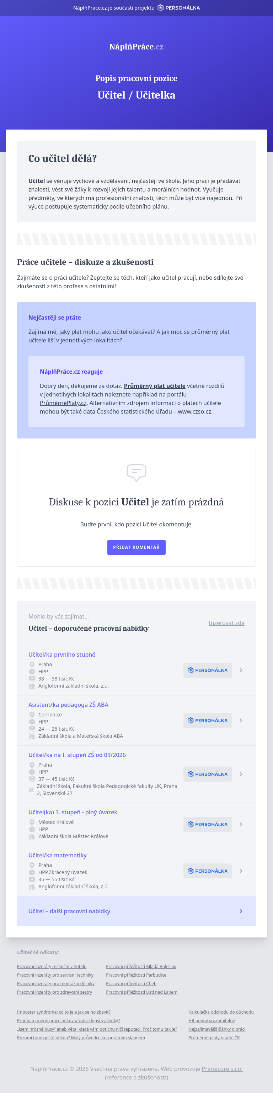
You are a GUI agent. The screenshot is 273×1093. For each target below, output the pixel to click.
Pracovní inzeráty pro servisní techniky (55, 975)
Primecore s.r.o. (222, 1069)
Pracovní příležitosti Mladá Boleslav (141, 966)
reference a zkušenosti (137, 1077)
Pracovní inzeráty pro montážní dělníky (56, 984)
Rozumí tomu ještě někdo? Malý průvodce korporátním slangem (81, 1038)
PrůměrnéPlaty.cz (63, 403)
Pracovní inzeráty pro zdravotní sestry (54, 992)
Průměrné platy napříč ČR (214, 1038)
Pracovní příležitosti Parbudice (136, 975)
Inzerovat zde (227, 623)
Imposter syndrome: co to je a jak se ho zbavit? (64, 1012)
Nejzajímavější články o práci (216, 1029)
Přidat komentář (136, 547)
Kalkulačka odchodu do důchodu (221, 1012)
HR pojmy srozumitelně (211, 1021)
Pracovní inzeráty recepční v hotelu (51, 966)
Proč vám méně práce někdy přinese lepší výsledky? (68, 1021)
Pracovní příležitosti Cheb (131, 984)
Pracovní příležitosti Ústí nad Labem (141, 992)
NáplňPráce (136, 47)
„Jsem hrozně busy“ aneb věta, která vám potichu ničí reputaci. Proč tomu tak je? (97, 1029)
